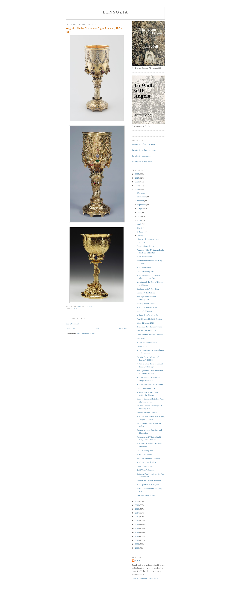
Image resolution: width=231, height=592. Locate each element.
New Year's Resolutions (146, 495)
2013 (137, 528)
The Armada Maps (144, 267)
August (140, 208)
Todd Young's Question (146, 470)
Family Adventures (144, 466)
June (139, 216)
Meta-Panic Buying (144, 257)
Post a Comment (72, 324)
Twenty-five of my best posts (143, 144)
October (140, 201)
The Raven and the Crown (147, 307)
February (141, 232)
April (139, 224)
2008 (137, 548)
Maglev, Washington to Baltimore (150, 384)
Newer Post (70, 328)
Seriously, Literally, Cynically (148, 458)
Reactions (141, 338)
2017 (137, 513)
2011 (137, 536)
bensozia (115, 12)
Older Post (123, 328)
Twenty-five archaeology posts (144, 150)
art (75, 309)
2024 (137, 178)
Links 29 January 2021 (146, 271)
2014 (137, 524)
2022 (137, 186)
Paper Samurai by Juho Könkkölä (150, 334)
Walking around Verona (146, 303)
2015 (137, 520)
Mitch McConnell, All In (146, 462)
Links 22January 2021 (145, 323)
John (137, 560)
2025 (137, 174)
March (140, 228)
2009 (137, 544)
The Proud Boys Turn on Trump (149, 327)
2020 (137, 501)
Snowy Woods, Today (145, 246)
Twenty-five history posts (142, 162)
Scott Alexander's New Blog (148, 289)
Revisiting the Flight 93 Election (149, 319)
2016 (137, 517)
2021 (137, 189)
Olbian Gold (142, 346)
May (139, 220)
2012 (137, 532)
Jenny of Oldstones (144, 311)
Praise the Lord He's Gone (147, 342)
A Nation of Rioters (144, 454)
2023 (137, 182)
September (141, 204)
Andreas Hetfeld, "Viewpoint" (148, 412)
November (141, 197)
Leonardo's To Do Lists (146, 293)
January (140, 236)
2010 (137, 540)
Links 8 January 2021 (145, 450)
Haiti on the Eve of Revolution (149, 481)
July (139, 212)
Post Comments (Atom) (86, 334)
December (141, 193)
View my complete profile (145, 578)
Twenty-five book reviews (142, 156)
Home (97, 328)
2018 (137, 509)
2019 (137, 505)
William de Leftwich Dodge (148, 315)
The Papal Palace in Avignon (148, 484)
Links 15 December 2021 (147, 388)
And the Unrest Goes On (146, 331)
